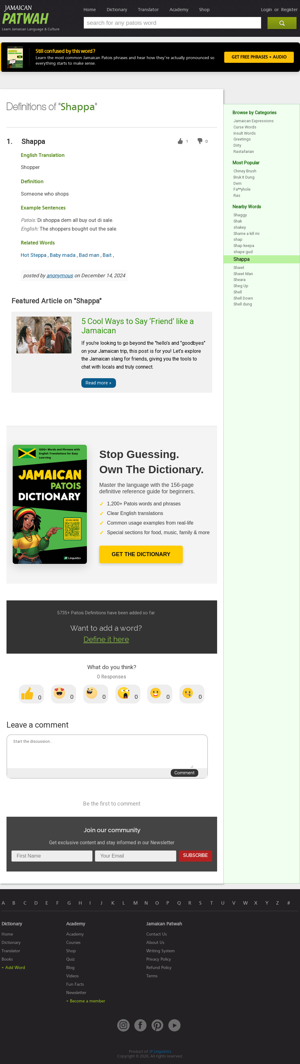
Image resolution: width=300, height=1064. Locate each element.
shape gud (243, 251)
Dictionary (117, 9)
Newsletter (76, 992)
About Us (155, 942)
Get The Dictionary (141, 554)
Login (266, 9)
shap (238, 239)
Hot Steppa (34, 255)
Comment (184, 773)
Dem (238, 183)
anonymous (59, 276)
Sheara (240, 279)
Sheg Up (241, 285)
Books (7, 959)
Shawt (239, 267)
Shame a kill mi (246, 233)
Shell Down (243, 298)
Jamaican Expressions (254, 121)
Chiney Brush (245, 171)
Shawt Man (243, 273)
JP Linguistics (160, 1051)
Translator (148, 9)
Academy (178, 9)
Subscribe (195, 855)
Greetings (242, 139)
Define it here (106, 639)
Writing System (160, 951)
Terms (151, 976)
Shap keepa (244, 245)
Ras (237, 195)
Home (90, 9)
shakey (240, 227)
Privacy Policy (158, 959)
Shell (238, 292)
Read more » (98, 383)
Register (289, 9)
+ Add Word (13, 967)
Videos (72, 976)
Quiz (70, 959)
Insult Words (245, 133)
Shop (204, 9)
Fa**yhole (242, 189)
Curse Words (245, 127)
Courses (73, 942)
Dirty (237, 145)
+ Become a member (85, 1001)
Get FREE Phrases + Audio (259, 57)
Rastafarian (244, 151)
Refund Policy (159, 967)
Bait (108, 255)
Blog (70, 967)
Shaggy (240, 215)
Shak (238, 221)
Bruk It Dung (244, 177)
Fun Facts (75, 984)
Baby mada (63, 255)
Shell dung (243, 304)
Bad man (90, 255)
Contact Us (156, 934)
